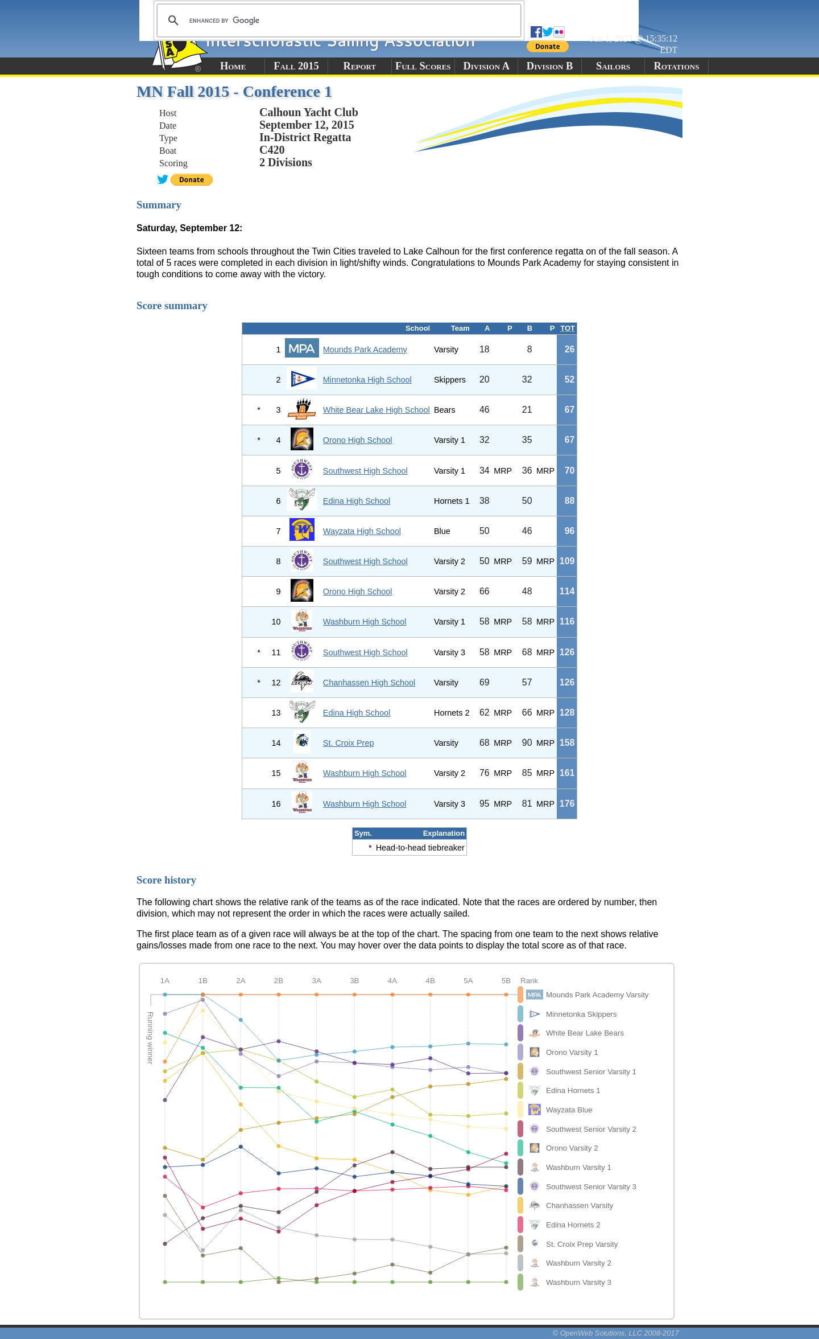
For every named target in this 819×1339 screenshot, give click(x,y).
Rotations (676, 66)
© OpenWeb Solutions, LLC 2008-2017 (616, 1333)
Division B (550, 66)
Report (360, 66)
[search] (337, 20)
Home (233, 66)
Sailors (613, 66)
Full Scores (423, 66)
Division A (486, 66)
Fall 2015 (296, 66)
